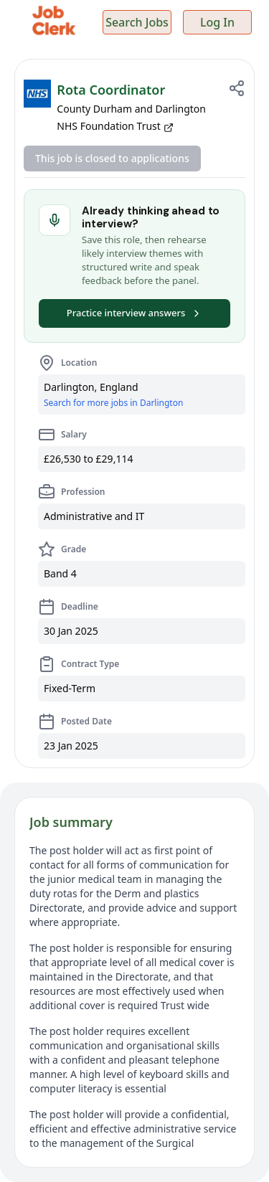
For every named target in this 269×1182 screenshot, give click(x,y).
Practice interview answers (134, 312)
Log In (217, 22)
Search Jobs (137, 22)
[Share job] (236, 88)
